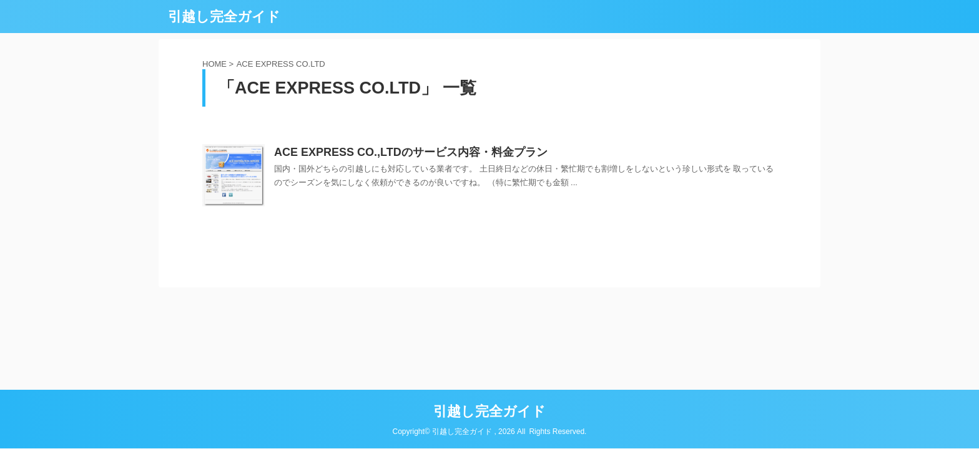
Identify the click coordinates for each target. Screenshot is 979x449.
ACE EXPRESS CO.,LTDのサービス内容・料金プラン (411, 152)
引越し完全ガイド (224, 16)
